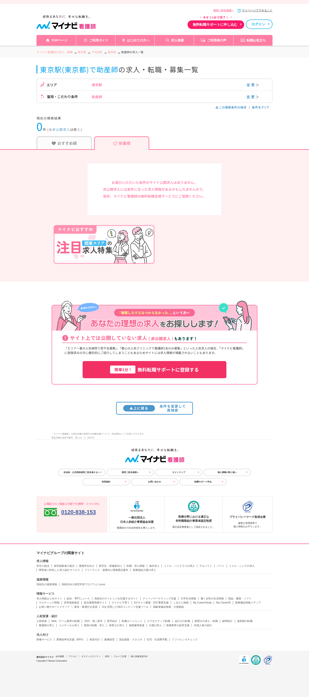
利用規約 (106, 482)
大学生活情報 (188, 598)
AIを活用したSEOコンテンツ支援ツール (125, 606)
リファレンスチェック (185, 639)
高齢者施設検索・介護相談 (168, 606)
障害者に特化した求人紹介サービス (59, 570)
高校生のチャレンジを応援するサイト (116, 598)
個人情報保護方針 (139, 656)
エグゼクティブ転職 (158, 621)
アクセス (72, 656)
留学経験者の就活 (64, 565)
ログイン (258, 24)
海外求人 (154, 565)
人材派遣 (41, 621)
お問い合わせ (154, 482)
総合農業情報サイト (95, 602)
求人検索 (177, 40)
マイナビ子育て (121, 602)
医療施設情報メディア (248, 602)
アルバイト (205, 565)
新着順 (121, 143)
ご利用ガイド (98, 40)
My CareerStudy (202, 602)
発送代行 (94, 639)
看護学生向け (86, 565)
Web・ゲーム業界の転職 (65, 621)
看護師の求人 (46, 625)
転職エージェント (132, 621)
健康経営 (109, 639)
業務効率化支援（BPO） (70, 639)
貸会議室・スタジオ (130, 639)
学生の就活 (42, 565)
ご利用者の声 (216, 40)
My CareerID (223, 602)
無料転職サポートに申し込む (215, 24)
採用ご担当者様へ (223, 10)
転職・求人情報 (136, 565)
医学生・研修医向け (110, 565)
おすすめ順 (64, 143)
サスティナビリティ (91, 656)
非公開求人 (61, 129)
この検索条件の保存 (231, 107)
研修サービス (44, 639)
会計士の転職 (182, 621)
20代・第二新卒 (93, 621)
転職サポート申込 (203, 482)
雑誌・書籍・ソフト (239, 598)
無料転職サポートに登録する (154, 369)
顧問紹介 (227, 621)
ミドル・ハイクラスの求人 (179, 565)
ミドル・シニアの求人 (242, 565)
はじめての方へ (138, 40)
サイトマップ (178, 472)
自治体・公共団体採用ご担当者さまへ (82, 472)
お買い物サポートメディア (54, 606)
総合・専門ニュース (78, 598)
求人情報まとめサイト (49, 598)
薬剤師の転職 (245, 621)
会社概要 (60, 656)
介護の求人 (155, 625)
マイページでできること (257, 10)
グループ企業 (120, 656)
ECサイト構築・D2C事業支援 (151, 602)
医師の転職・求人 (94, 625)
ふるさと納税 (181, 602)
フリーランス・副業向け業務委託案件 (106, 570)
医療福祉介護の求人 (144, 570)
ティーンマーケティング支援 (159, 598)
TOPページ (59, 40)
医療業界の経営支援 (177, 625)
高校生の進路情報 (46, 584)
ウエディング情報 (49, 602)
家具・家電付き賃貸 (85, 606)
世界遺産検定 (71, 602)
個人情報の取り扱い (227, 472)
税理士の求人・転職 (206, 621)
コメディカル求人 (69, 625)
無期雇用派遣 (136, 625)
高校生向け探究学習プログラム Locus (83, 584)
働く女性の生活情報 (212, 598)
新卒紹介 (112, 621)
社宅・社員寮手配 (157, 639)
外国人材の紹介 (203, 625)
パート (220, 565)
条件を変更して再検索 (154, 408)
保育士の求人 (116, 625)
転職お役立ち (256, 40)
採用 (107, 656)
